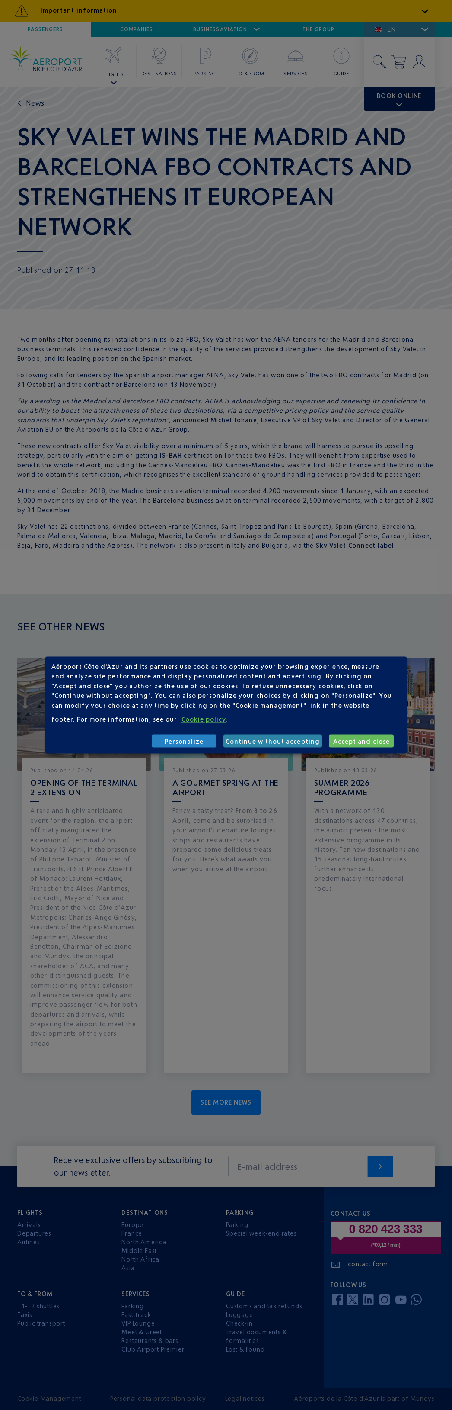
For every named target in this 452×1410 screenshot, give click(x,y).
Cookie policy (203, 719)
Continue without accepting (272, 741)
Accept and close (361, 741)
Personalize (184, 741)
